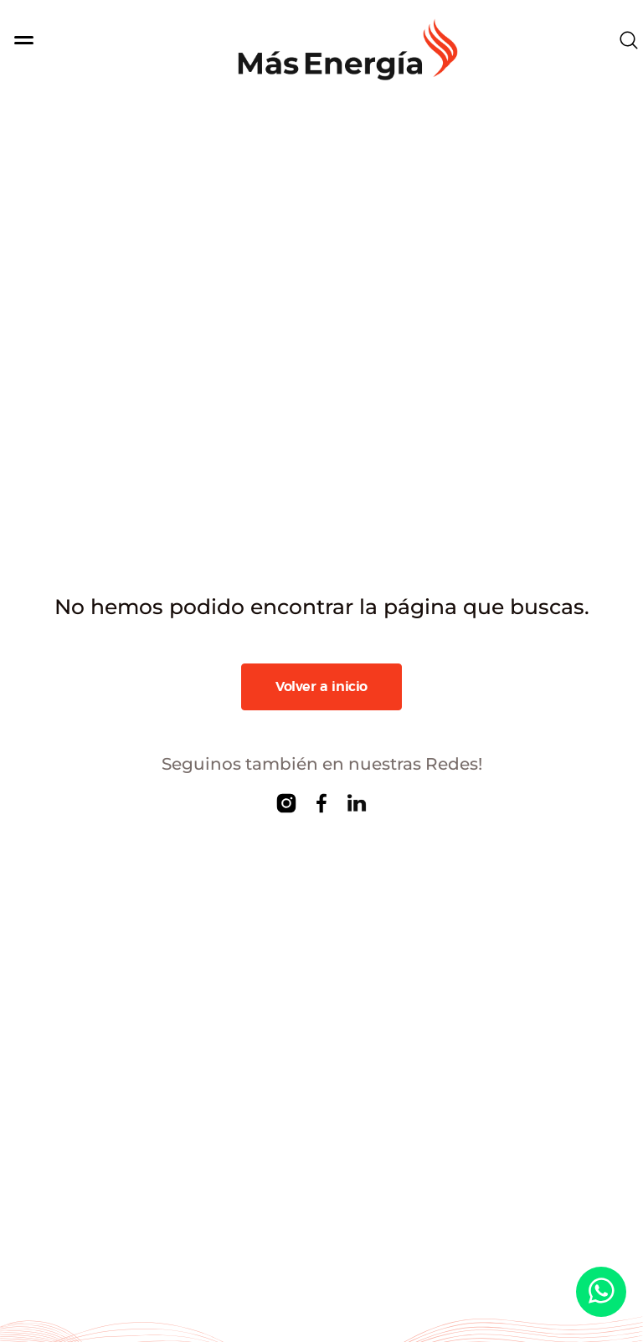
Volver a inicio (321, 687)
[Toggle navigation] (57, 40)
